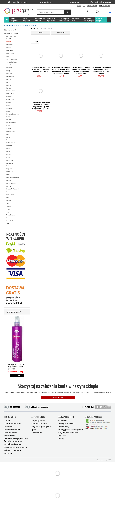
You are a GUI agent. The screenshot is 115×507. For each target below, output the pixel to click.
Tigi (7, 212)
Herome (8, 117)
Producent (61, 33)
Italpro (8, 125)
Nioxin (8, 148)
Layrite (8, 137)
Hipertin (8, 120)
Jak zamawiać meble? (12, 430)
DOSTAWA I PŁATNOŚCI (66, 417)
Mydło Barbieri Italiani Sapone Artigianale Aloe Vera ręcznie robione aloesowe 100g (81, 70)
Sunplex (8, 200)
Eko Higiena (10, 76)
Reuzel (8, 186)
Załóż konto (58, 398)
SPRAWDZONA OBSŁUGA (93, 417)
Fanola (8, 85)
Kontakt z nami (9, 436)
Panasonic (9, 163)
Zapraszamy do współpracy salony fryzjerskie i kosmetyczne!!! (16, 440)
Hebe (8, 111)
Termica (8, 206)
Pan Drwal (9, 160)
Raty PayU (62, 436)
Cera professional (11, 59)
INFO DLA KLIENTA (10, 417)
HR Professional (11, 122)
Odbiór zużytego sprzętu (12, 450)
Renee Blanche (11, 183)
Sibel (7, 198)
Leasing (61, 439)
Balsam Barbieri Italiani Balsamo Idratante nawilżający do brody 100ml (101, 70)
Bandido (8, 39)
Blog (84, 6)
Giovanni (9, 102)
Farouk (8, 88)
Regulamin (8, 453)
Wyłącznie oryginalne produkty (41, 427)
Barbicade (9, 44)
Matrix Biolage (10, 143)
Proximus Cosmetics (12, 177)
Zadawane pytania (10, 433)
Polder (8, 174)
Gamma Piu (10, 99)
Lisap (8, 140)
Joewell (8, 128)
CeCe (8, 56)
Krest (8, 134)
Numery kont (62, 421)
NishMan (9, 146)
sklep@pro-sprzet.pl (35, 407)
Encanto (8, 79)
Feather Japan (10, 91)
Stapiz (8, 203)
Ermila (8, 82)
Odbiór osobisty (63, 427)
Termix (8, 209)
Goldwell (9, 108)
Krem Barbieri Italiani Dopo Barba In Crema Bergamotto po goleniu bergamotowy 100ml (61, 70)
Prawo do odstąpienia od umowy (15, 447)
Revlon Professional (12, 189)
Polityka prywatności (38, 421)
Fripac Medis (10, 94)
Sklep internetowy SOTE (104, 460)
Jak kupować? (9, 427)
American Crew (11, 36)
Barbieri (8, 42)
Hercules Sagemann (12, 114)
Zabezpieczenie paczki (39, 424)
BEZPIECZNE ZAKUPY (38, 417)
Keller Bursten (10, 131)
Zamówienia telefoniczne (12, 424)
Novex (8, 151)
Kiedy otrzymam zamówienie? (68, 433)
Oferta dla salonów (104, 6)
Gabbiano (9, 96)
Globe (8, 105)
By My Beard (10, 53)
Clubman (9, 68)
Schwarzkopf (10, 195)
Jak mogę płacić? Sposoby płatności (70, 430)
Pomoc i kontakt (92, 6)
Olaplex (8, 154)
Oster (8, 157)
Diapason (9, 73)
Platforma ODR (36, 433)
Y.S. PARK (9, 221)
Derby (8, 70)
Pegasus (9, 169)
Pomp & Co (9, 172)
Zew (7, 224)
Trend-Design (10, 215)
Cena (40, 33)
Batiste (8, 47)
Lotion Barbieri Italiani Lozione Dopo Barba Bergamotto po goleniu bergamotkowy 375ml (41, 106)
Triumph (8, 218)
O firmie (7, 421)
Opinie (79, 6)
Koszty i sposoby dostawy (13, 444)
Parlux (8, 166)
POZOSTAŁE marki (11, 33)
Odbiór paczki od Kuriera (66, 424)
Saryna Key (9, 192)
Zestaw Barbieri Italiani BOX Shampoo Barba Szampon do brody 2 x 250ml (40, 70)
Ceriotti (8, 65)
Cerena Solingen (11, 62)
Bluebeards (9, 50)
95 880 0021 (12, 407)
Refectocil (9, 180)
